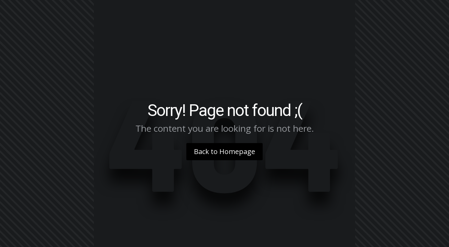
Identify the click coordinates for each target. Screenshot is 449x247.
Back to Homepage (224, 151)
